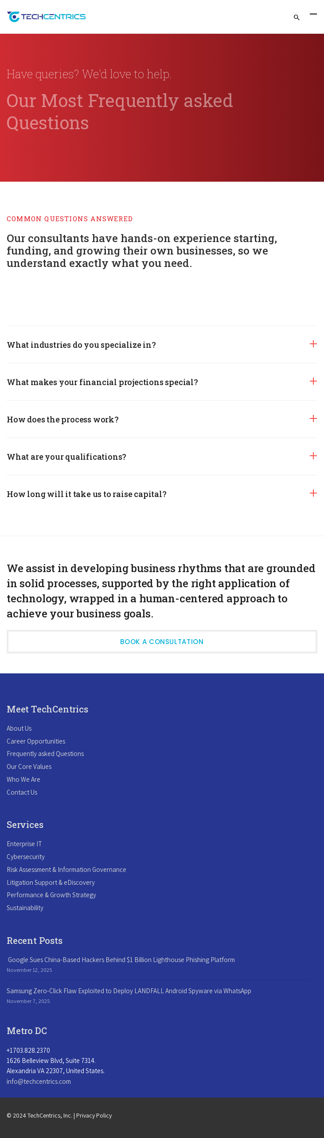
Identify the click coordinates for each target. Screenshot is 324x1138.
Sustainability (25, 907)
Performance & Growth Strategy (51, 895)
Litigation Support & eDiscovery (51, 882)
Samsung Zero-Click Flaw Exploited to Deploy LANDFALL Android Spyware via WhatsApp (129, 991)
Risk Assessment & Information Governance (66, 869)
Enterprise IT (24, 844)
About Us (19, 728)
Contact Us (22, 792)
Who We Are (23, 779)
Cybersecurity (26, 856)
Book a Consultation (161, 641)
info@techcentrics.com (39, 1081)
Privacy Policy (94, 1115)
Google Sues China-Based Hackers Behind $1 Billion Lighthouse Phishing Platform (121, 959)
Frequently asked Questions (45, 753)
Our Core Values (29, 766)
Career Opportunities (36, 741)
